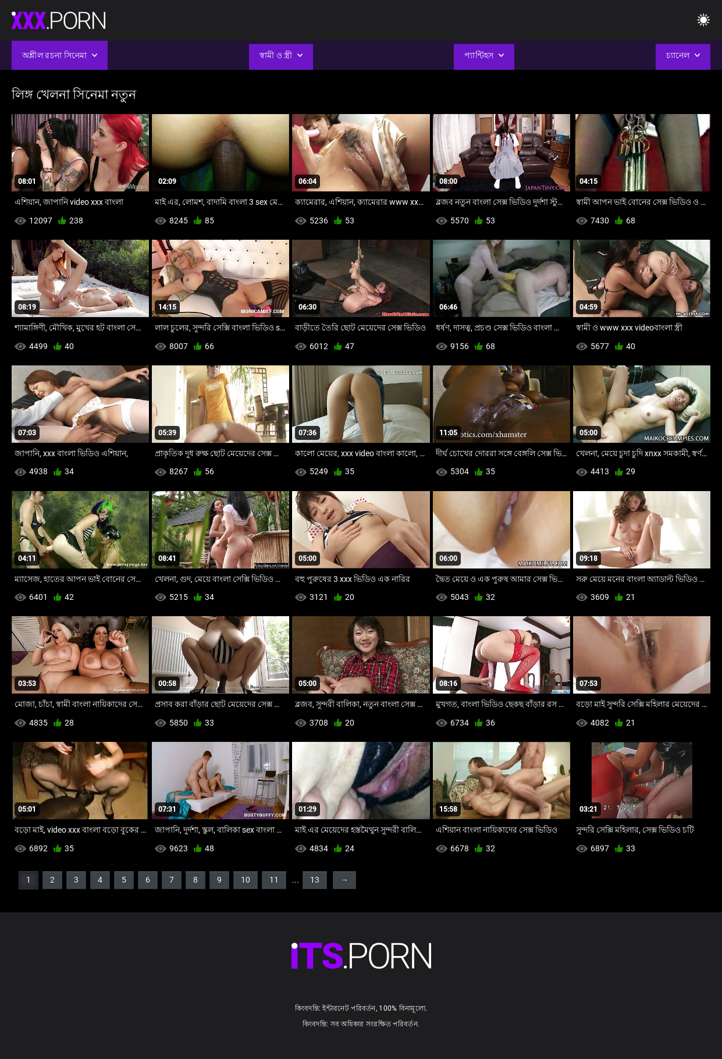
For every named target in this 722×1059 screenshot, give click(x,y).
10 (245, 879)
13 (314, 879)
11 (274, 879)
